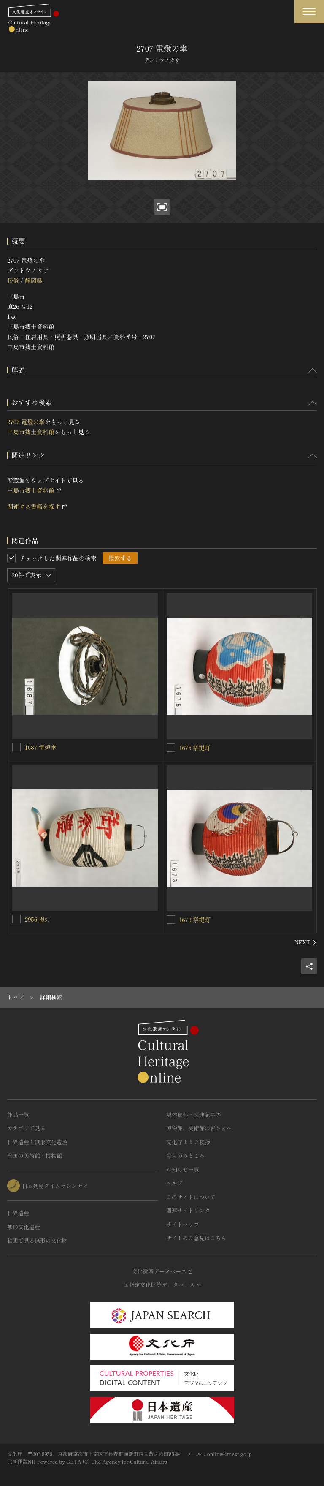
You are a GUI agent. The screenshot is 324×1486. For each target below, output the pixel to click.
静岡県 (33, 280)
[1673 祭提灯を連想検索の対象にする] (171, 919)
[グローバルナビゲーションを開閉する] (309, 11)
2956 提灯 (38, 919)
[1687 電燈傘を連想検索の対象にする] (16, 747)
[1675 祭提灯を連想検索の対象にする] (171, 747)
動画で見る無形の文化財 (37, 1240)
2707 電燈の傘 (26, 421)
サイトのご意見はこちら (196, 1238)
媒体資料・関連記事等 (193, 1114)
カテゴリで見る (26, 1128)
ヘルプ (174, 1183)
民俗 (13, 280)
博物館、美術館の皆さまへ (199, 1128)
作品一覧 (18, 1114)
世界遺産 (18, 1213)
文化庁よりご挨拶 (188, 1142)
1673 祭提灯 (195, 919)
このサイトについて (191, 1197)
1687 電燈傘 (41, 747)
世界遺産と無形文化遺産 (37, 1142)
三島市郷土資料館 (30, 431)
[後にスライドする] (305, 942)
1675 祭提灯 (195, 747)
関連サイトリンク (188, 1210)
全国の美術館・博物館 (34, 1155)
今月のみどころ (185, 1155)
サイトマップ (182, 1224)
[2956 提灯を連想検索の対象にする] (16, 919)
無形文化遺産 (23, 1227)
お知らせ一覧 (182, 1169)
